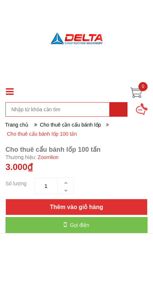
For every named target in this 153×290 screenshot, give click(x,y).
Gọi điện (76, 224)
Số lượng (16, 183)
